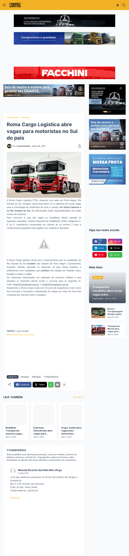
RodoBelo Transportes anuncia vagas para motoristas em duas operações (14, 430)
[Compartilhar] (78, 146)
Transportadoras (51, 377)
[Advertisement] (64, 56)
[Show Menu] (4, 4)
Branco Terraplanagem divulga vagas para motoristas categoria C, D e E (115, 311)
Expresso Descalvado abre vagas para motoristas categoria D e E (42, 430)
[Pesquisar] (123, 4)
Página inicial (13, 117)
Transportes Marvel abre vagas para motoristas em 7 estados (114, 329)
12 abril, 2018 (23, 473)
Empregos (36, 377)
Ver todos (77, 397)
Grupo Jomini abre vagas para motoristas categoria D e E (71, 430)
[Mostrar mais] (64, 384)
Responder (15, 498)
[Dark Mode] (118, 4)
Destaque (25, 117)
